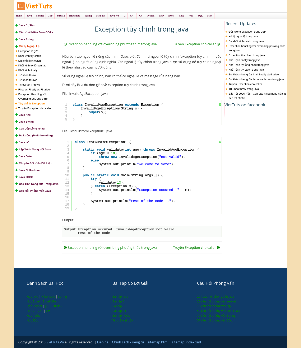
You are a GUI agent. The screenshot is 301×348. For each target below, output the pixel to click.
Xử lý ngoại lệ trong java (243, 36)
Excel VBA (49, 301)
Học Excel (34, 301)
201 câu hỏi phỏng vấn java (215, 296)
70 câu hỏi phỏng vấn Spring (216, 316)
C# (48, 311)
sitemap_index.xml (186, 342)
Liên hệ (103, 342)
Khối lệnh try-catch (29, 55)
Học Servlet (35, 306)
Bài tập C (118, 301)
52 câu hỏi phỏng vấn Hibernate (219, 311)
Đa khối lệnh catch (29, 60)
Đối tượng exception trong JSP (247, 31)
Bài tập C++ (120, 306)
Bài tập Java (120, 296)
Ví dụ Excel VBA (122, 320)
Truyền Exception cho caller (35, 108)
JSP (47, 306)
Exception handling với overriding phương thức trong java (110, 44)
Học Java (33, 296)
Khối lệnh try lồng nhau (32, 65)
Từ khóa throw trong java (244, 89)
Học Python (34, 316)
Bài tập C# (119, 311)
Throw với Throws (29, 84)
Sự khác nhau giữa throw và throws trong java (256, 79)
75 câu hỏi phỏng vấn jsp (214, 306)
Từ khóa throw (27, 75)
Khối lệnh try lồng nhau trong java (249, 65)
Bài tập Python (122, 316)
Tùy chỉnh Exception (31, 103)
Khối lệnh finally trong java (244, 60)
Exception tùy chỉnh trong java (247, 55)
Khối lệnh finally (28, 70)
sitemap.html (158, 342)
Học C (31, 311)
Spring (62, 296)
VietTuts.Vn (55, 342)
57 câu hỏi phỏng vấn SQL (214, 320)
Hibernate (48, 296)
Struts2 (57, 306)
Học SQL (32, 320)
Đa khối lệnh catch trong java (246, 41)
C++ (40, 311)
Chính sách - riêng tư (128, 342)
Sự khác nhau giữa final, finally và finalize (254, 74)
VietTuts (49, 6)
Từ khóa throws (27, 79)
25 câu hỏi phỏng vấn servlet (216, 301)
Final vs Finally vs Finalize (34, 89)
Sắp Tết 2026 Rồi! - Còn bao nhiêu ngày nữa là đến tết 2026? (257, 96)
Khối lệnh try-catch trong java (246, 69)
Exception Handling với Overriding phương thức (32, 96)
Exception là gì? (28, 51)
